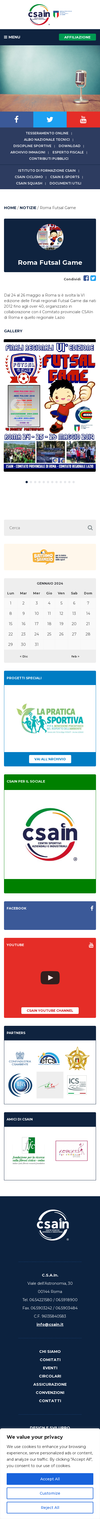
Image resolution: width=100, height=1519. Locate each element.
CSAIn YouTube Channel (50, 1011)
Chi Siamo (50, 1351)
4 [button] (39, 481)
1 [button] (26, 481)
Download (70, 146)
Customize (50, 1493)
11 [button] (69, 481)
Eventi (50, 1368)
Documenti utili (65, 183)
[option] (50, 405)
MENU (12, 37)
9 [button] (60, 481)
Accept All (50, 1479)
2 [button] (31, 481)
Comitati (50, 1359)
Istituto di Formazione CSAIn (47, 171)
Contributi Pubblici (49, 159)
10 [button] (65, 481)
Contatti (50, 1400)
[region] (50, 1473)
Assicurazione (50, 1384)
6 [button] (48, 481)
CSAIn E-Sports (64, 177)
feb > (75, 656)
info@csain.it (50, 1324)
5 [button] (43, 481)
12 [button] (73, 481)
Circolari (50, 1376)
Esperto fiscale (68, 152)
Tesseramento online (47, 133)
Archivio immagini (27, 152)
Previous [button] (17, 406)
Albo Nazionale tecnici (47, 140)
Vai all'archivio (50, 759)
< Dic (24, 656)
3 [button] (35, 481)
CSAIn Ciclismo (29, 177)
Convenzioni (50, 1392)
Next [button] (83, 406)
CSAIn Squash (29, 183)
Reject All (50, 1507)
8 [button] (56, 481)
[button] (90, 528)
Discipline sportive (32, 146)
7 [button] (52, 481)
